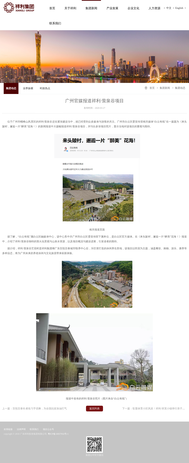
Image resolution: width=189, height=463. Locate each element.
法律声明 (21, 429)
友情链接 (8, 429)
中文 (168, 8)
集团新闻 (91, 8)
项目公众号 (48, 429)
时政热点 (45, 88)
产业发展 (112, 8)
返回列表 (94, 408)
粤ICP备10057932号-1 (58, 434)
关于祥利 (70, 8)
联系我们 (55, 23)
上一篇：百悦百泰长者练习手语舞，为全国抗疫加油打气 (34, 408)
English (179, 8)
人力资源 (154, 8)
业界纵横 (28, 88)
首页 (52, 8)
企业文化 (133, 8)
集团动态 (11, 88)
